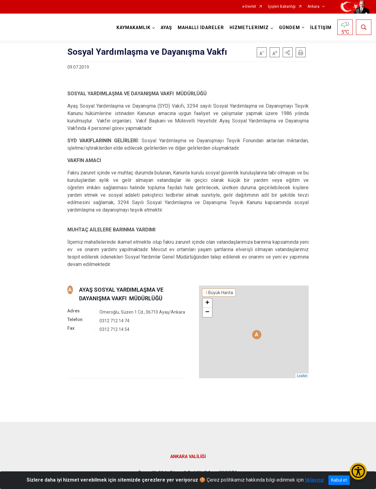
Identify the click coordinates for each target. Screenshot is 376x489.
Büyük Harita (220, 292)
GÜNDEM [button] (289, 27)
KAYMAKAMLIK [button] (133, 27)
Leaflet (302, 376)
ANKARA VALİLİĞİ (188, 456)
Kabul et (339, 480)
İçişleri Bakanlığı (282, 7)
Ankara (313, 7)
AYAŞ (166, 27)
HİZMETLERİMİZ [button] (249, 27)
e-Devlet (249, 7)
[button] (288, 52)
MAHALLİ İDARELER (201, 27)
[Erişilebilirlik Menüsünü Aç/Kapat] (358, 471)
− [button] (207, 312)
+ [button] (207, 303)
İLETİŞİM (321, 27)
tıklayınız (314, 480)
